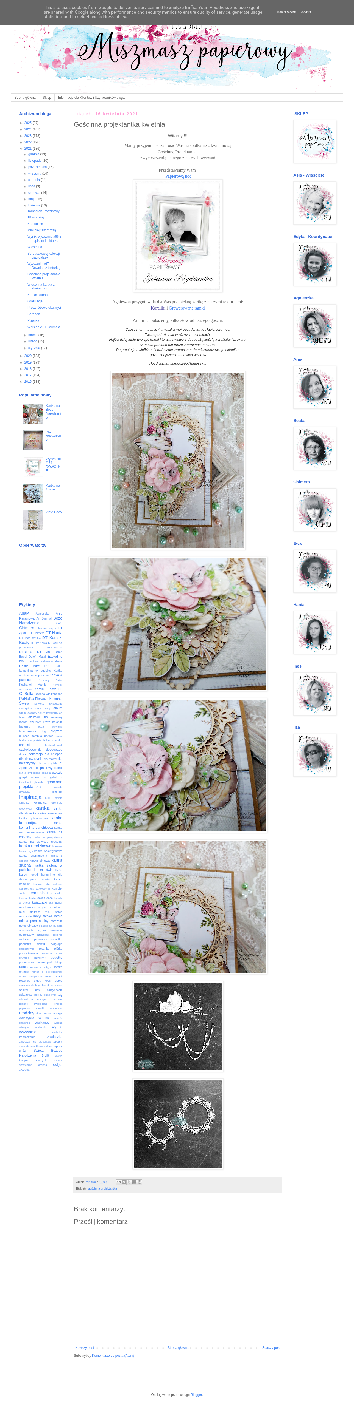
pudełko (56, 958)
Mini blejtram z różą (41, 230)
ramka (23, 967)
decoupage (54, 749)
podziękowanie (29, 953)
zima (22, 1046)
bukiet (47, 740)
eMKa (22, 772)
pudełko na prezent (32, 962)
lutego (33, 341)
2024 (28, 129)
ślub (45, 1055)
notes (22, 925)
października (38, 167)
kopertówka (54, 893)
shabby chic (38, 985)
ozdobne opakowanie (33, 939)
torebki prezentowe (49, 1008)
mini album (55, 907)
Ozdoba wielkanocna (48, 694)
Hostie (24, 666)
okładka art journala (50, 925)
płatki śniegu (54, 962)
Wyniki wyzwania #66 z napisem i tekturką (44, 238)
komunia (37, 893)
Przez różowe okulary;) (44, 308)
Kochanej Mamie (33, 684)
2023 (28, 136)
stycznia (34, 348)
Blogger (196, 1395)
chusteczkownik (53, 744)
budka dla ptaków (30, 740)
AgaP (24, 613)
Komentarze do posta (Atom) (113, 1356)
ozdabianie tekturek (50, 934)
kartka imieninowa (50, 813)
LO (60, 689)
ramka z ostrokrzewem (47, 971)
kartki (23, 874)
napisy (44, 921)
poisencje (46, 953)
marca (33, 335)
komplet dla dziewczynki (34, 888)
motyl (37, 916)
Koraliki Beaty (45, 689)
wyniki (57, 1027)
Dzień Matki (37, 656)
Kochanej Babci (50, 680)
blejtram (56, 731)
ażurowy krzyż (40, 721)
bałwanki (57, 726)
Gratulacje (35, 301)
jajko (48, 797)
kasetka (45, 879)
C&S (59, 623)
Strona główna (25, 98)
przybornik (40, 957)
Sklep (47, 98)
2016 (28, 382)
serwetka (24, 985)
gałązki (57, 772)
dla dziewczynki (30, 759)
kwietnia (34, 205)
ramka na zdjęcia (41, 967)
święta (57, 1065)
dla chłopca (53, 754)
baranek (24, 726)
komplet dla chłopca (47, 883)
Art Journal (44, 618)
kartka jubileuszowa (33, 818)
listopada (35, 161)
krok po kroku (27, 897)
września (35, 173)
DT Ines (24, 638)
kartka (42, 808)
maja (32, 199)
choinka (57, 740)
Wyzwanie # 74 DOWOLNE (53, 465)
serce (58, 980)
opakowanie (26, 930)
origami (41, 930)
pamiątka (56, 939)
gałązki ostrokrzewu (33, 777)
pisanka (44, 948)
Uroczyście (25, 708)
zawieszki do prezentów (35, 1041)
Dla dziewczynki (53, 436)
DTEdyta (43, 652)
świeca (58, 1060)
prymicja (24, 957)
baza (41, 726)
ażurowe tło (38, 717)
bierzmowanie (28, 731)
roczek (58, 976)
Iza (46, 666)
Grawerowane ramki (187, 308)
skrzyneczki (54, 990)
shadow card (54, 985)
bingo (44, 731)
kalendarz (40, 802)
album (57, 708)
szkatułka (25, 994)
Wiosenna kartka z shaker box (41, 286)
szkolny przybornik (45, 994)
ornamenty (56, 930)
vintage (57, 1013)
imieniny (56, 791)
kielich (58, 879)
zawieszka (54, 1037)
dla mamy (50, 758)
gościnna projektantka (102, 1188)
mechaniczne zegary (33, 907)
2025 (28, 123)
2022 (28, 142)
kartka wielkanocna (33, 855)
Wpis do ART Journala (43, 327)
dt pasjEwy (44, 768)
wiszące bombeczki (32, 1027)
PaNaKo (26, 698)
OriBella (26, 693)
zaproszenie (27, 1036)
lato (51, 902)
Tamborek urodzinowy (43, 211)
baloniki (57, 721)
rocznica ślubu (30, 980)
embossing (33, 772)
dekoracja (36, 754)
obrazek (32, 925)
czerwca (34, 193)
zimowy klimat (34, 1046)
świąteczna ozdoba (33, 1064)
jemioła (58, 797)
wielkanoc (42, 1022)
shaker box (29, 990)
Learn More (285, 12)
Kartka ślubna (37, 295)
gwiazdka (24, 791)
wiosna (58, 1022)
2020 (28, 356)
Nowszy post (84, 1348)
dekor (23, 754)
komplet (24, 883)
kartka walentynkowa (48, 851)
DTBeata (25, 652)
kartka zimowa (40, 860)
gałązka (46, 772)
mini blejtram (29, 911)
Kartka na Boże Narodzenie (53, 411)
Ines (36, 666)
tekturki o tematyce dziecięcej (40, 999)
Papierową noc (177, 176)
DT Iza (36, 638)
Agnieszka (42, 613)
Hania (58, 661)
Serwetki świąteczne (48, 703)
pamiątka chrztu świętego (40, 944)
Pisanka (33, 320)
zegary (58, 1041)
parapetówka (26, 948)
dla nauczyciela (47, 763)
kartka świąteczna (48, 870)
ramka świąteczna (31, 976)
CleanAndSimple (46, 628)
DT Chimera (36, 633)
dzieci (58, 768)
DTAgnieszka (54, 647)
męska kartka (52, 916)
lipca (32, 186)
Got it (306, 12)
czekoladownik (30, 749)
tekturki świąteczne (33, 1003)
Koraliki (158, 308)
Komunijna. (35, 224)
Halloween (46, 661)
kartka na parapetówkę (48, 837)
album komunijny (48, 712)
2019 (28, 362)
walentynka (26, 1018)
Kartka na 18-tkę (53, 487)
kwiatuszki (39, 902)
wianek (43, 1018)
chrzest (24, 745)
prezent (58, 953)
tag (60, 995)
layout (58, 902)
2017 (28, 375)
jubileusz (24, 802)
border (48, 735)
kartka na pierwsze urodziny (40, 841)
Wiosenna (34, 247)
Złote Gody (54, 512)
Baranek (33, 314)
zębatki (48, 1046)
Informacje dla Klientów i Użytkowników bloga (91, 98)
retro (48, 976)
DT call (53, 643)
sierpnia (34, 180)
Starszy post (271, 1348)
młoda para (28, 921)
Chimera (26, 628)
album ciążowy (28, 712)
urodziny (26, 1013)
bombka (36, 735)
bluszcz (24, 735)
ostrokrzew (26, 934)
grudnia (34, 154)
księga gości (45, 897)
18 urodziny (35, 217)
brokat (58, 735)
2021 (28, 149)
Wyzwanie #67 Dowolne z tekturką (43, 265)
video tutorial (44, 1013)
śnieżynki (41, 1060)
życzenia (24, 1069)
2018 (28, 369)
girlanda (38, 782)
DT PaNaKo (39, 643)
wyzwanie (27, 1032)
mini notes (53, 911)
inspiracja (30, 797)
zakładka (57, 1032)
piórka (58, 948)
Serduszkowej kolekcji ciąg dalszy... (43, 255)
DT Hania (54, 633)
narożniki (56, 920)
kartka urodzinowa (35, 846)
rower (48, 980)
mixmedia (25, 916)
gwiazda (57, 786)
